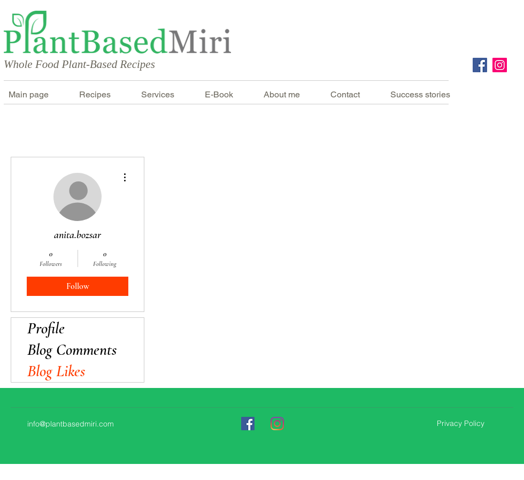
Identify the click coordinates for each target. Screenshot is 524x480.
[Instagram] (499, 65)
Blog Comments (72, 350)
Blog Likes (56, 371)
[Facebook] (480, 65)
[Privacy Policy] (460, 424)
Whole (18, 64)
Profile (46, 328)
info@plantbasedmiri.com (70, 424)
